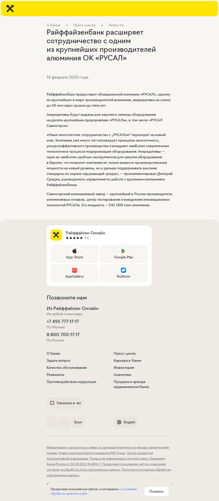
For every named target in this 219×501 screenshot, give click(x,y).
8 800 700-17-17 (63, 334)
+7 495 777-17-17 (63, 321)
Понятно (156, 491)
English (126, 422)
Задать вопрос (59, 360)
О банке (53, 353)
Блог (78, 422)
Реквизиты (55, 374)
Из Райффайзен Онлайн (73, 308)
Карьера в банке (127, 360)
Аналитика (122, 374)
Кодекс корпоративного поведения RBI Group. (92, 453)
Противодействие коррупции (71, 381)
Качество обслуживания (67, 367)
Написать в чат (65, 402)
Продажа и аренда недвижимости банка (131, 384)
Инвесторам (124, 367)
